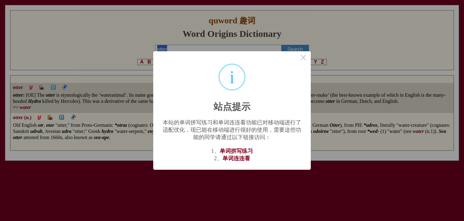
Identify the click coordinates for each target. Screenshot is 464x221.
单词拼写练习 (236, 151)
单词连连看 (236, 158)
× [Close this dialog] (303, 58)
